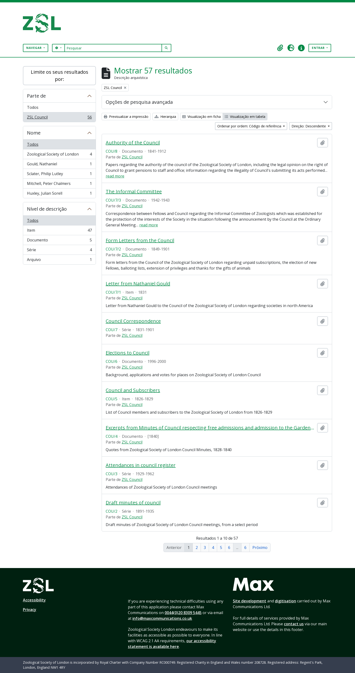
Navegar (34, 48)
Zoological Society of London (59, 155)
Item (59, 231)
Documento (59, 241)
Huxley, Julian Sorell (59, 194)
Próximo (259, 547)
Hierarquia (165, 116)
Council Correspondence (133, 321)
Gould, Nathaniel (59, 165)
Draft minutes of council (133, 503)
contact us (294, 623)
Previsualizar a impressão (126, 116)
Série (59, 251)
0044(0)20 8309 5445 (183, 612)
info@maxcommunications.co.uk (162, 618)
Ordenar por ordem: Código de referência (249, 126)
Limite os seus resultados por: (59, 75)
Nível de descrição (47, 209)
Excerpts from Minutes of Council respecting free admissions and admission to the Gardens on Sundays (210, 428)
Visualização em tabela (245, 116)
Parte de (36, 96)
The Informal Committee (134, 191)
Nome (34, 133)
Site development (249, 601)
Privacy (29, 609)
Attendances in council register (141, 465)
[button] (280, 48)
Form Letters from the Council (140, 240)
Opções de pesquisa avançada (139, 102)
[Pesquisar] (113, 48)
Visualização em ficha (201, 116)
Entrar (319, 48)
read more (115, 176)
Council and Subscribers (133, 390)
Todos (32, 107)
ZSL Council (59, 118)
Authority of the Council (133, 143)
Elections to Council (127, 353)
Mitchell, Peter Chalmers (59, 184)
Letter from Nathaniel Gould (138, 284)
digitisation (285, 601)
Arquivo (59, 260)
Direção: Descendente (309, 126)
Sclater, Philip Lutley (59, 175)
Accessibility (34, 600)
